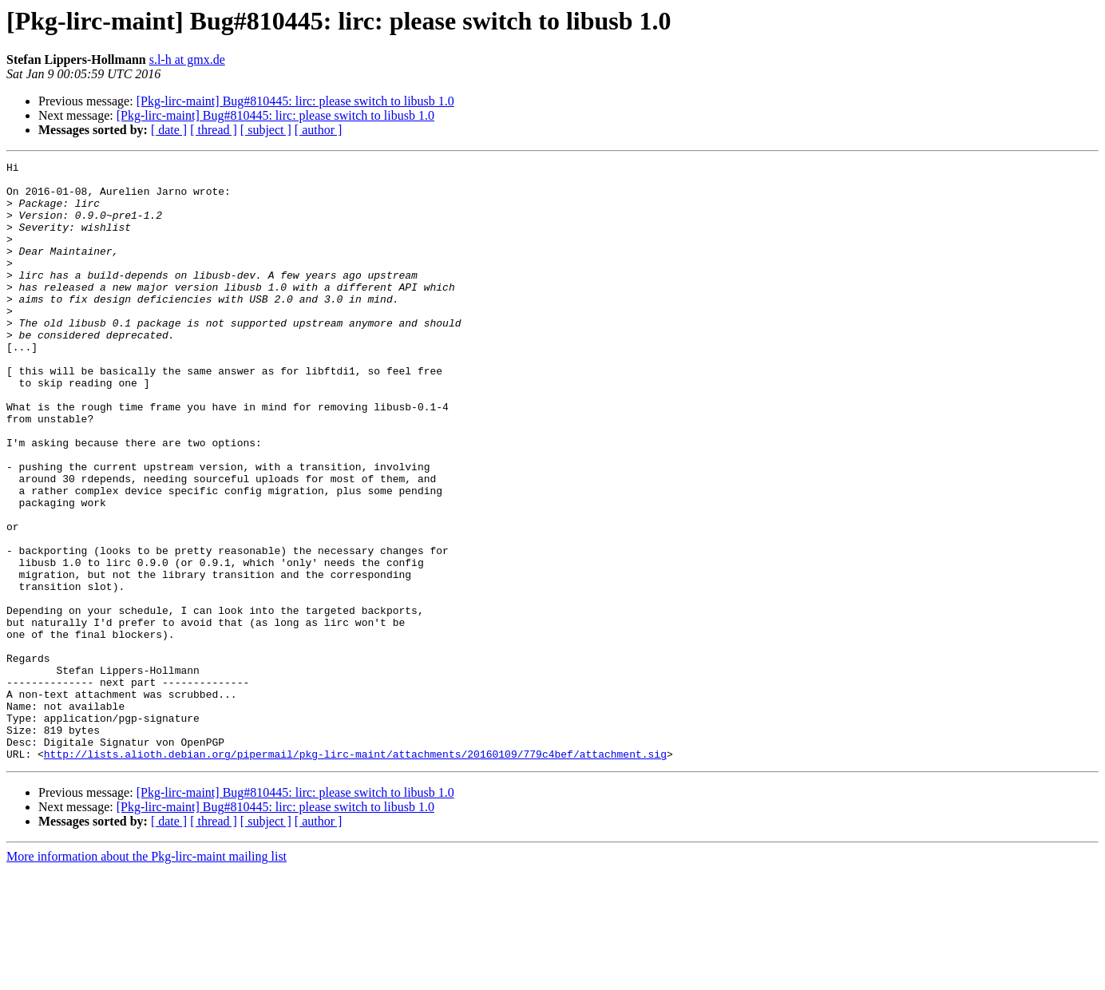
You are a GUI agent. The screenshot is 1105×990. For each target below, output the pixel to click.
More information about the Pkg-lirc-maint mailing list (146, 976)
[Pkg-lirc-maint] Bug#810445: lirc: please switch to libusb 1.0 (295, 101)
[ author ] (319, 130)
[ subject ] (265, 130)
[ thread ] (213, 130)
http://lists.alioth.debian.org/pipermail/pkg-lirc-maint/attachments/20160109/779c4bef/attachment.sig (355, 873)
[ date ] (169, 130)
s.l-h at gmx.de (187, 59)
